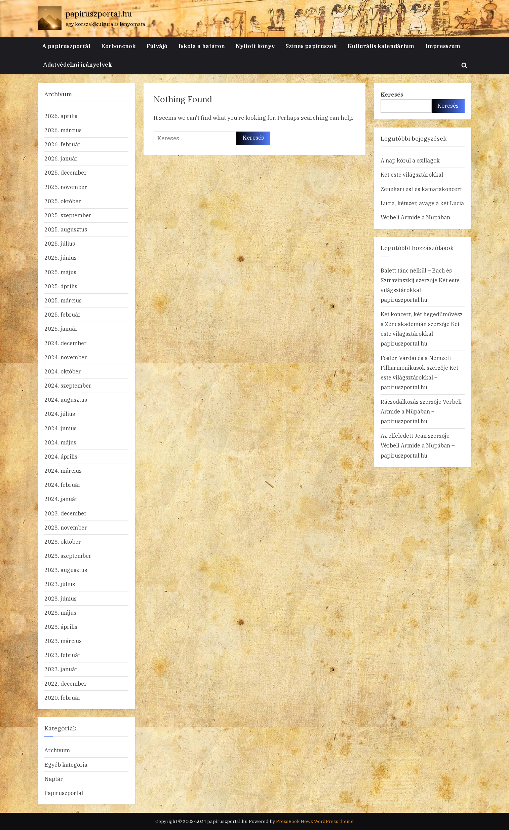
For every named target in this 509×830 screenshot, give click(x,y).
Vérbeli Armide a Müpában (415, 217)
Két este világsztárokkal (412, 174)
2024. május (60, 442)
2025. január (61, 328)
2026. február (62, 144)
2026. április (60, 115)
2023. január (61, 669)
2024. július (59, 413)
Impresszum (442, 45)
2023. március (63, 640)
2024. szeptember (67, 385)
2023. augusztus (65, 569)
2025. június (60, 257)
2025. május (60, 272)
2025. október (62, 201)
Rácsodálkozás (400, 401)
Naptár (53, 778)
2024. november (65, 357)
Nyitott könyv (255, 45)
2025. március (63, 300)
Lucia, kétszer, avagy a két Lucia (422, 203)
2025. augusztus (65, 229)
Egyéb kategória (65, 764)
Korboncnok (118, 45)
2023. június (60, 598)
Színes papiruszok (311, 45)
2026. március (63, 130)
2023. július (59, 583)
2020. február (62, 697)
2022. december (65, 683)
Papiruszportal (63, 792)
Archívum (57, 750)
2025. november (65, 186)
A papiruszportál (66, 45)
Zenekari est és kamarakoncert (421, 188)
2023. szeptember (67, 555)
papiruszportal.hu (99, 13)
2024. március (63, 470)
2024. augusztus (65, 399)
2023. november (65, 527)
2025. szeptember (67, 215)
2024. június (60, 428)
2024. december (65, 343)
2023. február (62, 654)
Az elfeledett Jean (404, 435)
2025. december (65, 172)
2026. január (61, 158)
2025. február (62, 314)
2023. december (65, 513)
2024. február (62, 484)
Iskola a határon (202, 45)
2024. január (61, 498)
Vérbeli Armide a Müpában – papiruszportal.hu (421, 411)
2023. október (62, 541)
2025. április (60, 286)
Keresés (392, 94)
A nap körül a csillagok (410, 160)
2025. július (59, 243)
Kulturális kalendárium (381, 45)
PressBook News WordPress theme (315, 821)
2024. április (60, 456)
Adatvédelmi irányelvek (77, 64)
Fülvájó (157, 45)
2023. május (60, 612)
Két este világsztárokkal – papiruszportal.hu (420, 290)
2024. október (62, 371)
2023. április (60, 626)
